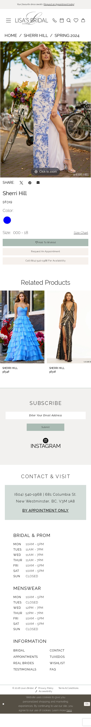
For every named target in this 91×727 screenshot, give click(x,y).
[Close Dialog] (4, 717)
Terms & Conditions (68, 701)
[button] (9, 21)
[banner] (32, 19)
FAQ (53, 683)
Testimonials (24, 683)
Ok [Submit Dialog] (86, 717)
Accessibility (45, 704)
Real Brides (23, 676)
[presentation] (22, 335)
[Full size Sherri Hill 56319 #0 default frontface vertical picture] (45, 110)
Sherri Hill (36, 36)
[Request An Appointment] (61, 21)
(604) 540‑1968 (28, 508)
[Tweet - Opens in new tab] (21, 183)
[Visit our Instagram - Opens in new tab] (45, 456)
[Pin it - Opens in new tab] (30, 183)
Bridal (19, 664)
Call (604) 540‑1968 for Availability (46, 268)
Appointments (25, 670)
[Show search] (68, 21)
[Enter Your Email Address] (46, 424)
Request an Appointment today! (64, 5)
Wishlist (57, 676)
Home (11, 36)
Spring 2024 (67, 36)
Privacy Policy (46, 701)
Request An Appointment (45, 256)
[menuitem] (9, 21)
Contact (57, 664)
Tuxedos (57, 670)
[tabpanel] (45, 110)
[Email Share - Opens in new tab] (38, 183)
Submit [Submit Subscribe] (45, 440)
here (69, 723)
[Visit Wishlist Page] (76, 21)
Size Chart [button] (78, 233)
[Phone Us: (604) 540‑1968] (54, 21)
